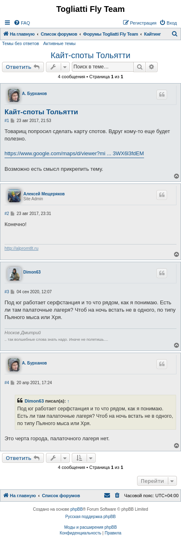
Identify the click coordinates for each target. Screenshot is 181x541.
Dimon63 (32, 272)
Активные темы (59, 43)
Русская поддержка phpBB (90, 516)
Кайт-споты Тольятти (90, 55)
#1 (7, 120)
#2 (7, 213)
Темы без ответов (20, 43)
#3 (7, 292)
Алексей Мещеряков (44, 194)
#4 (7, 382)
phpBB (77, 509)
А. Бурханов (34, 93)
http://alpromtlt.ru (22, 248)
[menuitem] (22, 23)
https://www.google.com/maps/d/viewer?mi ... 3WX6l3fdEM (74, 153)
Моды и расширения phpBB (90, 527)
